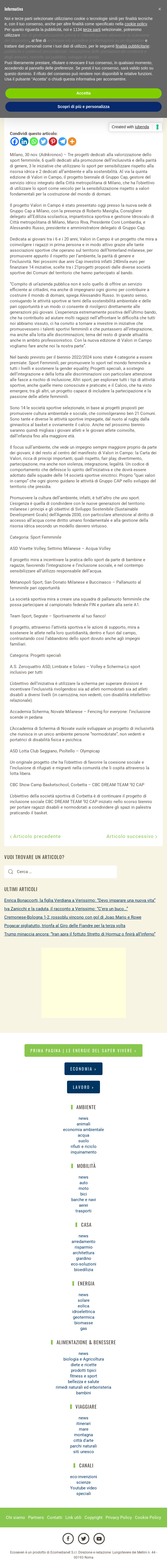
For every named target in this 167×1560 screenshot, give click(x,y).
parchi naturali (83, 1446)
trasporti (83, 1210)
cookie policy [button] (135, 24)
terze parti (92, 29)
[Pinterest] (53, 141)
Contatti (54, 1517)
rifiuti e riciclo (84, 1146)
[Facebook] (14, 141)
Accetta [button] (83, 93)
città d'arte (83, 1440)
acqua (83, 1135)
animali (83, 1124)
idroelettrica (83, 1311)
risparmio (84, 1247)
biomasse (83, 1322)
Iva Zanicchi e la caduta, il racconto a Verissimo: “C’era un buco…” (66, 908)
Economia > (83, 1069)
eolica (83, 1306)
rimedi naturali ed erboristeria (83, 1387)
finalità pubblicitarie (132, 46)
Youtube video (83, 1488)
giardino (83, 1258)
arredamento (83, 1241)
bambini (83, 1392)
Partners (36, 1517)
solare (84, 1300)
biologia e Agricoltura (83, 1359)
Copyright (93, 1517)
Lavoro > (83, 1087)
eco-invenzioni (83, 1476)
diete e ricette (84, 1364)
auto (83, 1182)
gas (83, 1328)
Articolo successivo (131, 836)
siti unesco (83, 1451)
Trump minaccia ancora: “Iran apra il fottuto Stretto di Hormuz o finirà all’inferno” (79, 934)
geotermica (83, 1317)
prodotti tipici (83, 1370)
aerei (83, 1205)
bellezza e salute (83, 1381)
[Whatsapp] (34, 141)
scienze (83, 1482)
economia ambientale (83, 1129)
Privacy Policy (119, 1517)
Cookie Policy (148, 1517)
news (83, 1118)
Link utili (73, 1517)
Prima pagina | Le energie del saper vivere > (83, 1050)
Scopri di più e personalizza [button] (83, 106)
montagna (83, 1434)
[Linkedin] (24, 141)
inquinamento (84, 1152)
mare (83, 1429)
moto (84, 1188)
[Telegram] (62, 141)
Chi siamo (15, 1517)
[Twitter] (43, 141)
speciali (83, 1493)
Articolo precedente (35, 836)
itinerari (83, 1423)
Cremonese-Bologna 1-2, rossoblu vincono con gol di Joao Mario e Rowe (72, 917)
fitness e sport (83, 1376)
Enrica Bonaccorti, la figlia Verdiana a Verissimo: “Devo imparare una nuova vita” (79, 900)
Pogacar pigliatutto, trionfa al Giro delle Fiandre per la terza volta (64, 925)
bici (83, 1194)
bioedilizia (83, 1269)
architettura (83, 1252)
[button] (159, 9)
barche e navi (83, 1199)
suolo (83, 1140)
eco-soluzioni (83, 1264)
